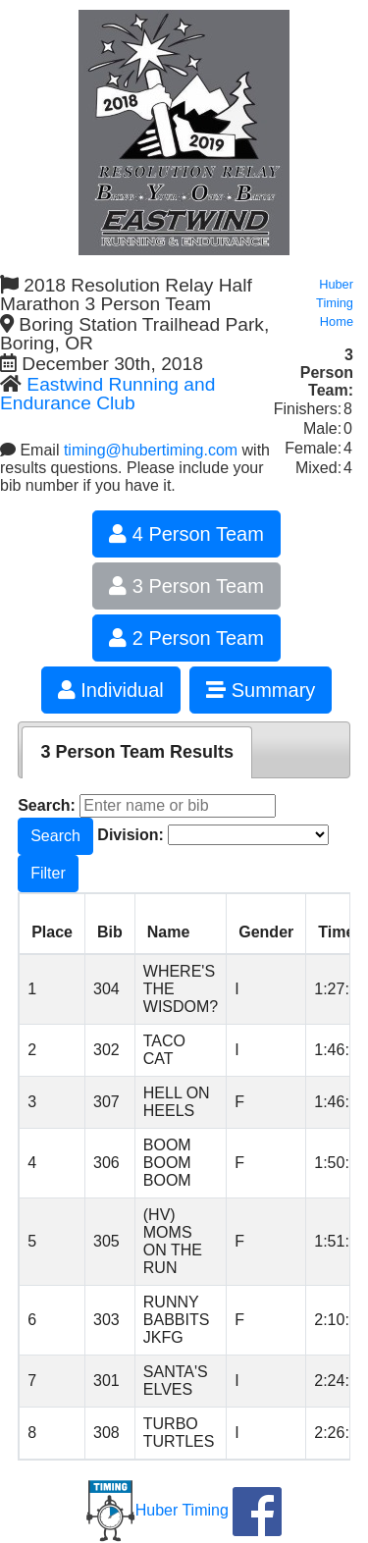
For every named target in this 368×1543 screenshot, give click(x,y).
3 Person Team (186, 586)
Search (55, 835)
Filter (48, 873)
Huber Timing (157, 1510)
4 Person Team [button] (186, 534)
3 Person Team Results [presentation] (137, 752)
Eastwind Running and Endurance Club (107, 393)
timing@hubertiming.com (150, 450)
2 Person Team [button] (186, 638)
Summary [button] (260, 690)
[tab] (137, 752)
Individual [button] (111, 690)
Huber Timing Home (334, 303)
